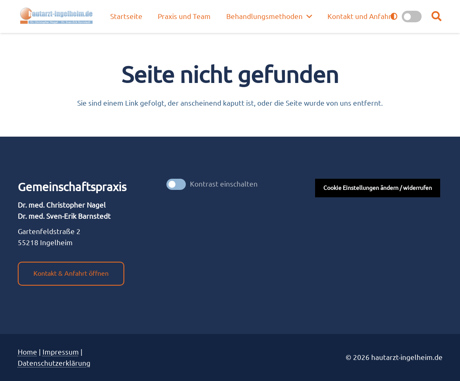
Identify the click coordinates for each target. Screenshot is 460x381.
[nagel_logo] (57, 16)
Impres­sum (61, 352)
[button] (437, 16)
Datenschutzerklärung (54, 363)
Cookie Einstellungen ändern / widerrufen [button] (377, 188)
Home (27, 352)
